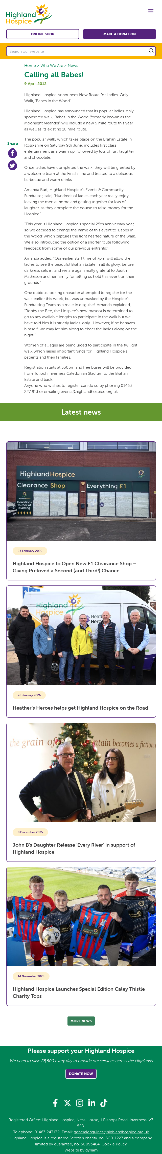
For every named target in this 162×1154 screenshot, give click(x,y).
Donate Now (81, 1073)
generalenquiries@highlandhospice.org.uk (111, 1131)
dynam (91, 1149)
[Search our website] (81, 51)
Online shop (42, 34)
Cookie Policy (114, 1143)
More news (81, 1021)
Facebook (13, 153)
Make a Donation (119, 34)
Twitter (13, 165)
